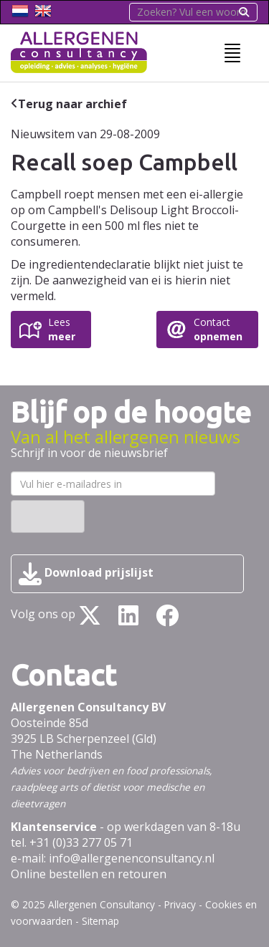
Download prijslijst (86, 573)
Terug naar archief (72, 104)
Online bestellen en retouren (88, 874)
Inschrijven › (47, 516)
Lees (61, 329)
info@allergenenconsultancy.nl (131, 858)
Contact (218, 329)
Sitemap (100, 921)
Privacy (180, 904)
